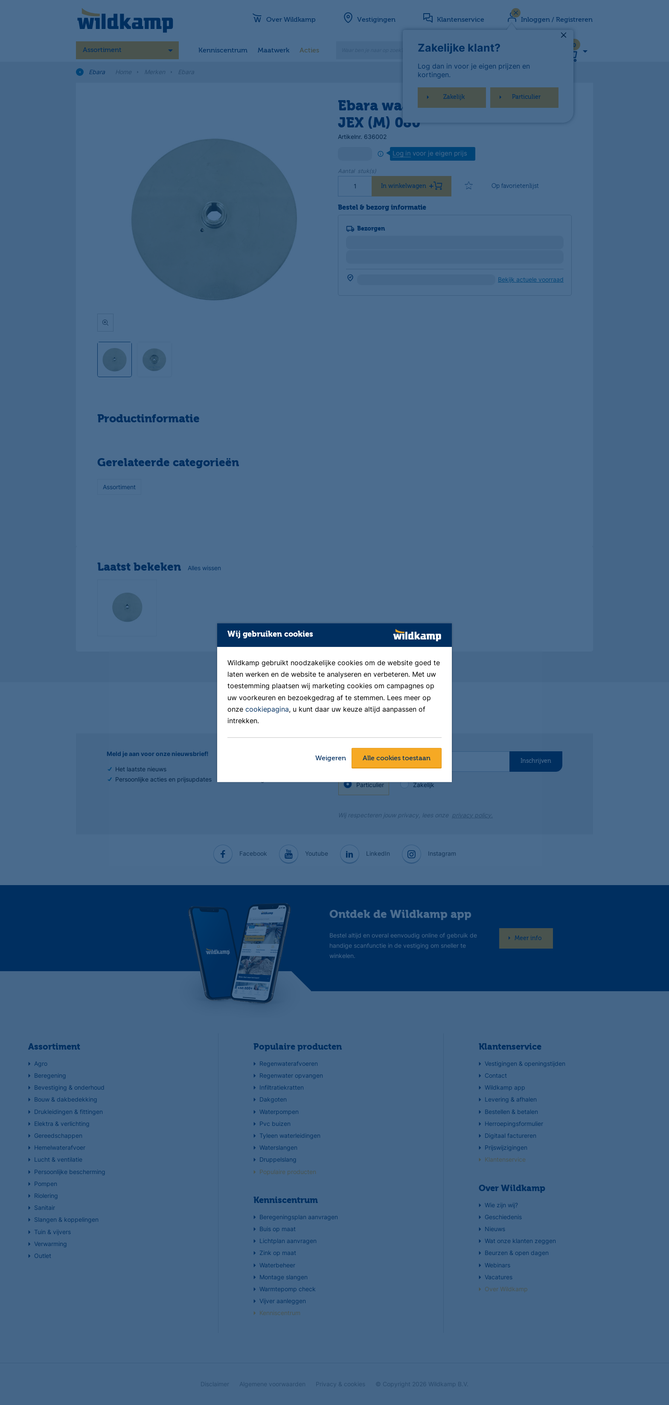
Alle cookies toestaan (396, 758)
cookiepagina (267, 709)
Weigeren (330, 758)
